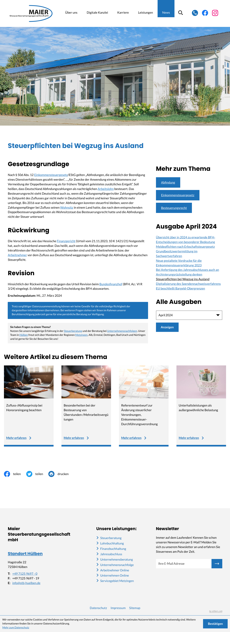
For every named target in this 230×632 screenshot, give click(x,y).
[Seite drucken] (61, 474)
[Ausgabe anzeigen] (167, 327)
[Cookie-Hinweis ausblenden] (215, 623)
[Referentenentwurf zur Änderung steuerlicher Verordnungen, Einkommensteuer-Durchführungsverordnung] (144, 406)
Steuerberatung (73, 331)
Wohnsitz (66, 207)
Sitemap (134, 608)
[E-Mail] (183, 563)
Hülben (23, 335)
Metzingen (81, 335)
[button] (195, 13)
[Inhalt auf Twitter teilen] (37, 474)
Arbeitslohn (106, 189)
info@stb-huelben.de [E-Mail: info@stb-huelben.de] (26, 583)
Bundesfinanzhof (110, 284)
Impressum (118, 608)
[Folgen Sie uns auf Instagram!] (215, 13)
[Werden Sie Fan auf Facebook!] (205, 13)
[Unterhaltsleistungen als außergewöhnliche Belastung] (201, 406)
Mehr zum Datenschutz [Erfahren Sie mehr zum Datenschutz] (15, 627)
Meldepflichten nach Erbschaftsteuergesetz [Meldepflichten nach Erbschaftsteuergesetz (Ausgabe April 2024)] (185, 247)
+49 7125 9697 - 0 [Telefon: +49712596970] (24, 574)
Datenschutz (98, 608)
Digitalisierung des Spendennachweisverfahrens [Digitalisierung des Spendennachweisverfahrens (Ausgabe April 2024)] (188, 284)
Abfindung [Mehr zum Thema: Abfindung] (168, 182)
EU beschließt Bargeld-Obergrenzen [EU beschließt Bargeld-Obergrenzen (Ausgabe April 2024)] (180, 288)
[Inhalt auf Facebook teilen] (15, 474)
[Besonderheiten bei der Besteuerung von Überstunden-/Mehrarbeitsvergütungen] (86, 406)
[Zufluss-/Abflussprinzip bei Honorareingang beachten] (29, 406)
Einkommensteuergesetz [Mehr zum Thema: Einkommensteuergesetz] (178, 195)
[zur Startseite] (32, 13)
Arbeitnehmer (17, 255)
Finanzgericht (66, 241)
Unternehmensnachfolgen (122, 331)
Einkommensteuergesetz (51, 175)
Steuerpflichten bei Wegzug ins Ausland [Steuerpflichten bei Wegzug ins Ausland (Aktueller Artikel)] (183, 279)
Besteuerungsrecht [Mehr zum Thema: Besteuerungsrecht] (174, 208)
